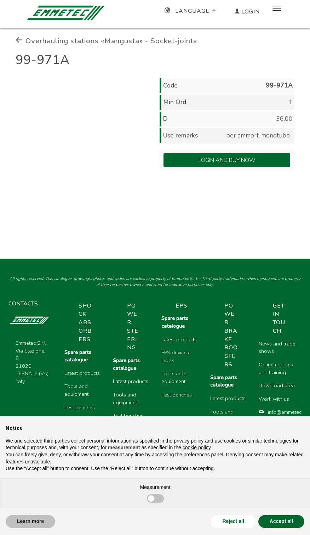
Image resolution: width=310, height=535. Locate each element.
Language (191, 11)
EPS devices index (175, 356)
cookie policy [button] (197, 447)
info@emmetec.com (277, 412)
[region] (180, 376)
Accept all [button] (281, 521)
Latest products (82, 373)
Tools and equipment (76, 390)
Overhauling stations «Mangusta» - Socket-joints (106, 41)
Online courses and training (276, 368)
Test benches (79, 407)
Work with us (274, 398)
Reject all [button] (233, 521)
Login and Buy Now (227, 160)
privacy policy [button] (188, 441)
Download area (277, 385)
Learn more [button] (30, 521)
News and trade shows (277, 347)
